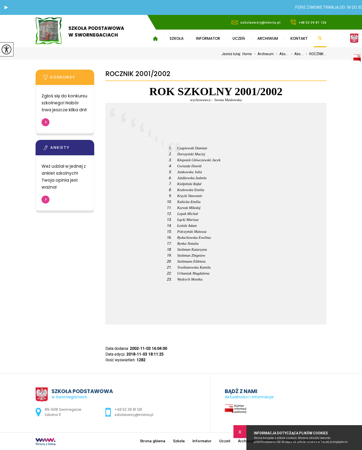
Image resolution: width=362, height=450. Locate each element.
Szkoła (176, 38)
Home (247, 54)
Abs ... (281, 54)
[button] (6, 7)
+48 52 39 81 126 (308, 22)
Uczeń (238, 38)
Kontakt (299, 38)
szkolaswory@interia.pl (255, 22)
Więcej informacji (45, 122)
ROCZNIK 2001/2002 (137, 74)
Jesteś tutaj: (232, 54)
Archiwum (267, 38)
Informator (208, 38)
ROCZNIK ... (315, 54)
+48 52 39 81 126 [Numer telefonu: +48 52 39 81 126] (128, 409)
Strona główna (155, 38)
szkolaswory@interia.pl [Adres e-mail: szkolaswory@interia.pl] (134, 414)
